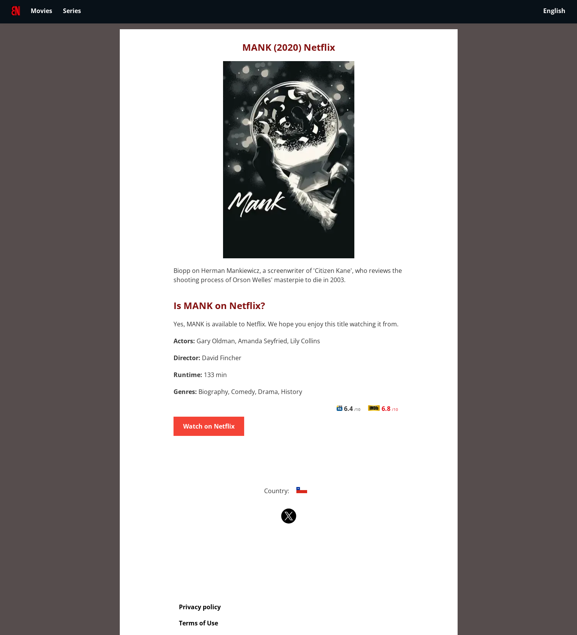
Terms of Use (198, 623)
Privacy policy (200, 607)
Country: (288, 491)
